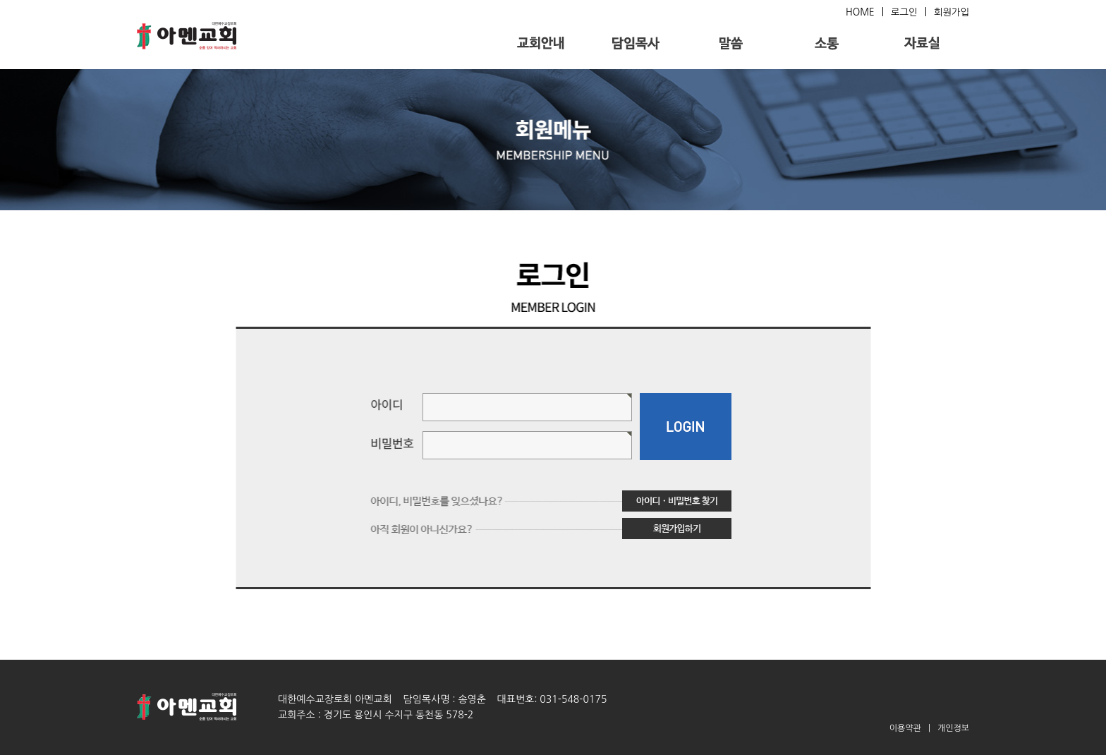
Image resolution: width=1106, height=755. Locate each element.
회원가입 (951, 12)
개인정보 (953, 728)
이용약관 (905, 728)
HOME (860, 12)
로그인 (904, 12)
